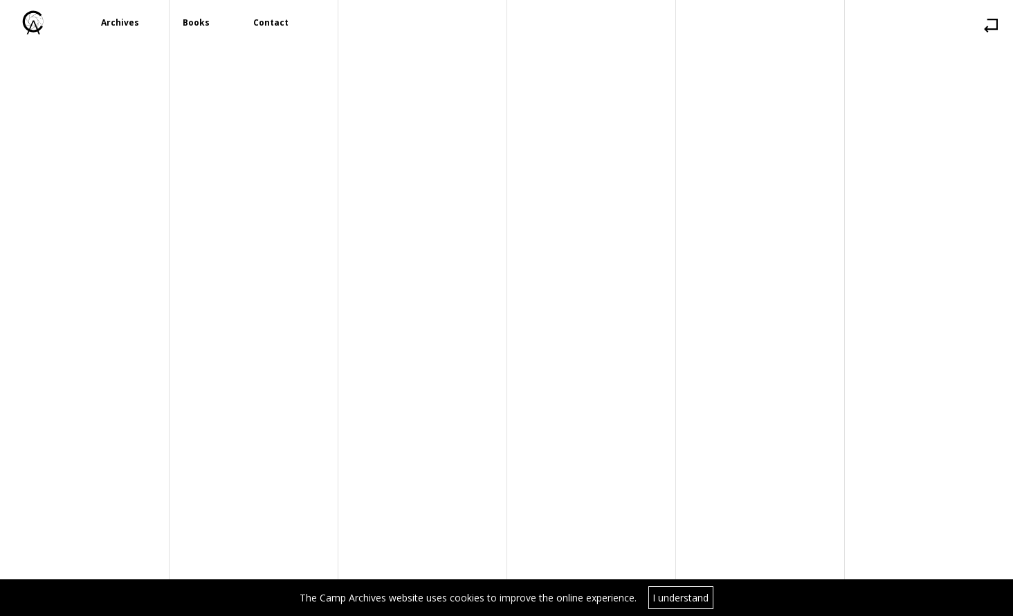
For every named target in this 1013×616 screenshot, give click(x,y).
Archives (120, 22)
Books (196, 22)
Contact (271, 22)
